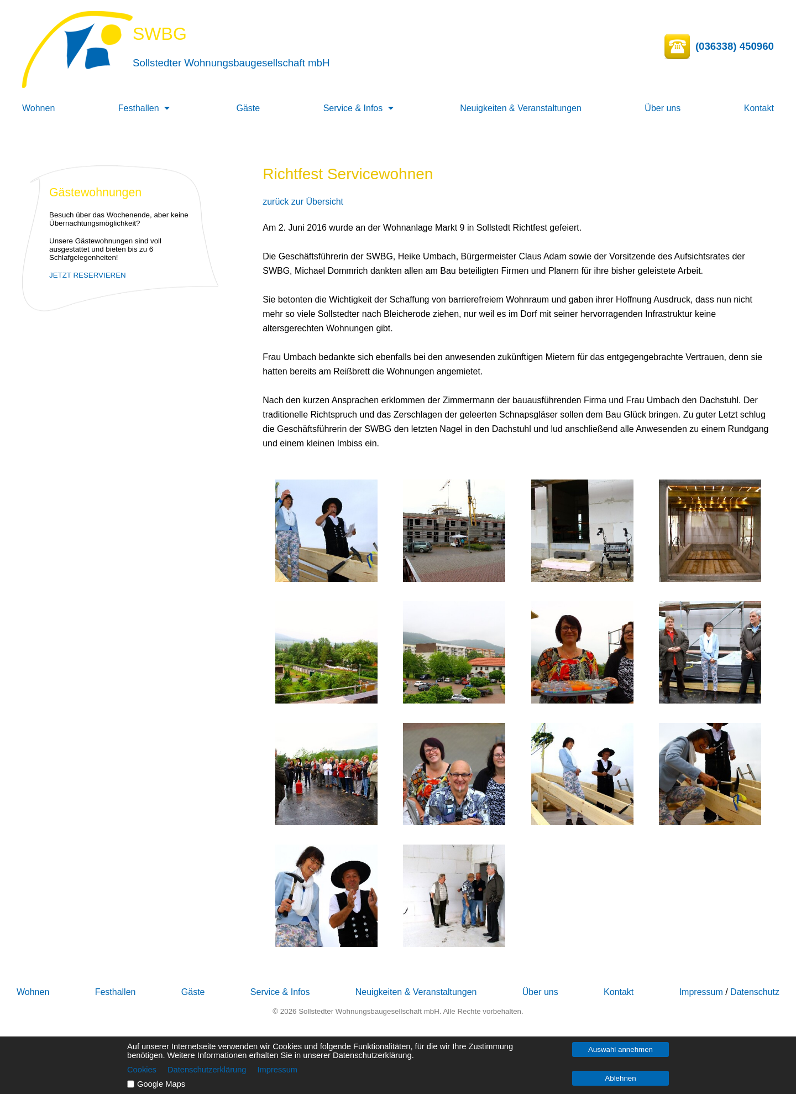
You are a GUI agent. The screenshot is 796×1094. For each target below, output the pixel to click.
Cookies (141, 1069)
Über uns (662, 108)
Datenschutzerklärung (207, 1069)
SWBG (160, 34)
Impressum (701, 992)
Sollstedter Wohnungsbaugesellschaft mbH (231, 63)
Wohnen (38, 108)
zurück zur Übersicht (303, 201)
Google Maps (161, 1084)
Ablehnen (620, 1078)
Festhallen (138, 108)
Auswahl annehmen (620, 1049)
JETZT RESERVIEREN (87, 275)
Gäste (248, 108)
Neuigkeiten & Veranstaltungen (521, 108)
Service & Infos (353, 108)
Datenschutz (754, 992)
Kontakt (759, 108)
